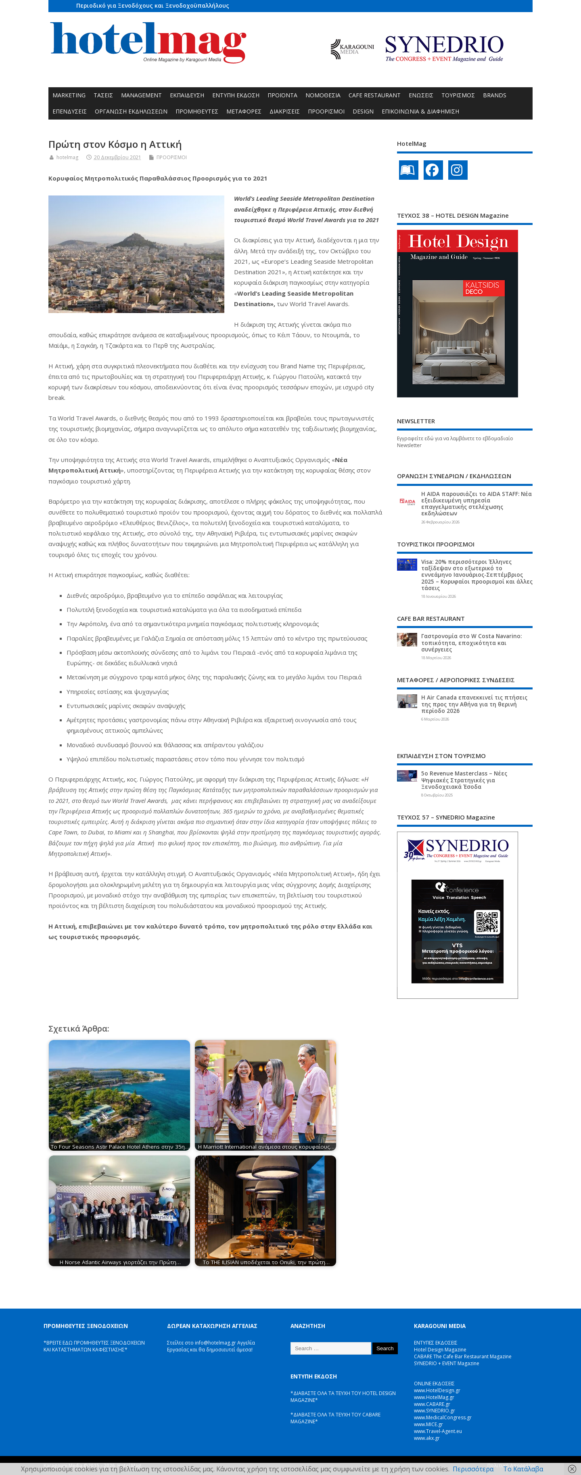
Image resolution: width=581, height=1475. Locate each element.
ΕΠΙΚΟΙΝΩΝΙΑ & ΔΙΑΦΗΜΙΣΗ (420, 111)
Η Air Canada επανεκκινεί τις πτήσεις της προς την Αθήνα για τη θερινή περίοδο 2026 (474, 704)
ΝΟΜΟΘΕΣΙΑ (323, 95)
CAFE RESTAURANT (375, 95)
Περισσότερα (473, 1468)
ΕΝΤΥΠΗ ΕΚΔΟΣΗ (235, 95)
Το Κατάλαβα (523, 1468)
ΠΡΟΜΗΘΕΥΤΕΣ (197, 111)
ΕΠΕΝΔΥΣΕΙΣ (69, 111)
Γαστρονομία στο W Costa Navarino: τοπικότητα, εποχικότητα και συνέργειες (471, 642)
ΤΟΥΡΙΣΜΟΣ (458, 95)
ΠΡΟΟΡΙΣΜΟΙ (326, 111)
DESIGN (363, 111)
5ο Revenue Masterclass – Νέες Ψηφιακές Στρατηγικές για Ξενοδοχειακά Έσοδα (464, 780)
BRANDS (494, 95)
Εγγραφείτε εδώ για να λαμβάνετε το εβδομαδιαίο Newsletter (455, 442)
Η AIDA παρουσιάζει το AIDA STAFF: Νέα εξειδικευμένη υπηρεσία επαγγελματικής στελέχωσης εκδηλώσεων (476, 503)
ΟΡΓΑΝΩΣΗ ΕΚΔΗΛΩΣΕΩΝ (131, 111)
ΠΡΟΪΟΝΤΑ (282, 95)
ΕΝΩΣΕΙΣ (421, 95)
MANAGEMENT (141, 95)
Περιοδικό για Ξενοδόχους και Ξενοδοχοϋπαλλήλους (152, 5)
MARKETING (69, 95)
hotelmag (67, 157)
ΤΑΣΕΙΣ (103, 95)
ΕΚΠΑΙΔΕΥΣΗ (187, 95)
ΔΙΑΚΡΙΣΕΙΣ (285, 111)
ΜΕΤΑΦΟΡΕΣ (243, 111)
